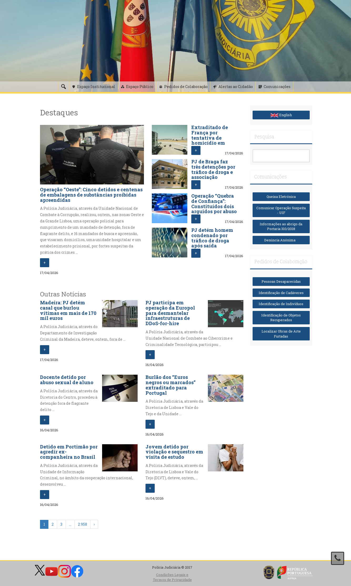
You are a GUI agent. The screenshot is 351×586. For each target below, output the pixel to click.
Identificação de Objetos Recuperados (281, 318)
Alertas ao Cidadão (235, 86)
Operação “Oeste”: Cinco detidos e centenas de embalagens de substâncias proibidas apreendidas (91, 194)
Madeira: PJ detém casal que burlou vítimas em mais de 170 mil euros (68, 310)
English (281, 115)
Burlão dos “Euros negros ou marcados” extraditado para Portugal (170, 385)
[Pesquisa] (63, 86)
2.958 (82, 524)
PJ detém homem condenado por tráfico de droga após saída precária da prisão (213, 240)
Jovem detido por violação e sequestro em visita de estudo (174, 451)
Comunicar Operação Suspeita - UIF (281, 210)
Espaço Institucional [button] (96, 86)
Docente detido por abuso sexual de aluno (66, 379)
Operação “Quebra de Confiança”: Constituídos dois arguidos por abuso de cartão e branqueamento (214, 209)
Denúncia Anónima (281, 240)
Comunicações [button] (277, 86)
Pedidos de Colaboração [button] (186, 86)
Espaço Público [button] (139, 86)
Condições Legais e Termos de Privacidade (172, 577)
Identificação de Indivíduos (281, 303)
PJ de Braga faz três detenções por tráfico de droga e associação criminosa (213, 171)
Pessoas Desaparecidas (281, 281)
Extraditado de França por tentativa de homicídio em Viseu (209, 137)
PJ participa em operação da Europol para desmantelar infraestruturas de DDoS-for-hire (170, 312)
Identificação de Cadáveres (281, 292)
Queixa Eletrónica (281, 196)
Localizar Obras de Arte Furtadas (281, 334)
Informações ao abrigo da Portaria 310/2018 (281, 226)
